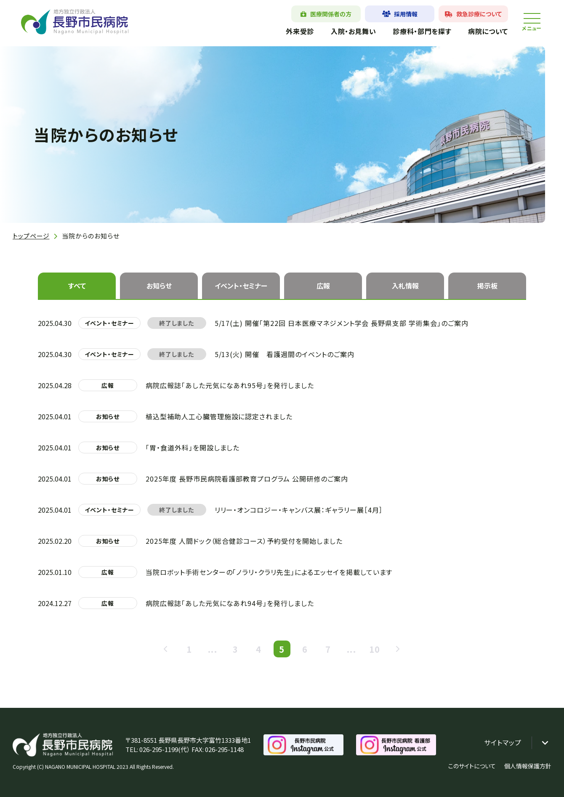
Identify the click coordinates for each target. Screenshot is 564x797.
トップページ (31, 235)
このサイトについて (472, 766)
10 (374, 649)
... (212, 649)
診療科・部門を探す (422, 31)
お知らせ (159, 286)
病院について (488, 31)
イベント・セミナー (241, 286)
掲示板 (487, 286)
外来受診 (300, 31)
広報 (323, 286)
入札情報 (405, 286)
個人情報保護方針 (527, 766)
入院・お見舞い (353, 31)
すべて (77, 286)
